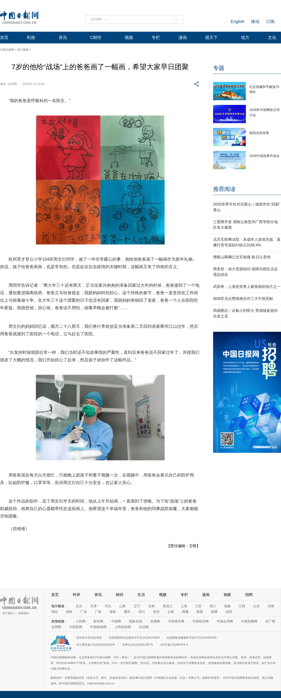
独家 (227, 595)
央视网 (155, 621)
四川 (141, 612)
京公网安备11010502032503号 (95, 644)
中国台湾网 (225, 621)
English (237, 21)
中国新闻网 (98, 627)
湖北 (54, 612)
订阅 (270, 21)
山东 (256, 606)
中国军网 (75, 627)
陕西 (199, 612)
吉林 (151, 606)
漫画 (182, 37)
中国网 (116, 621)
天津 (93, 606)
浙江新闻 (23, 49)
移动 (255, 21)
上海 (184, 606)
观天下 (211, 37)
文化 (272, 37)
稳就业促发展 (259, 133)
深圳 (229, 612)
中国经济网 (200, 621)
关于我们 (8, 613)
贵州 (156, 612)
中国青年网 (176, 621)
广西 (98, 612)
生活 (141, 595)
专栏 (156, 37)
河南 (271, 606)
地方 (245, 37)
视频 (129, 37)
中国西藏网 (249, 621)
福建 (227, 606)
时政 (31, 37)
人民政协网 (123, 627)
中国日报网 (7, 49)
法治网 (144, 627)
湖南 (69, 612)
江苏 (198, 606)
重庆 (127, 612)
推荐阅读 (224, 189)
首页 (4, 37)
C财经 (95, 37)
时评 (76, 595)
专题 (218, 68)
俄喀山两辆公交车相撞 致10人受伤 (242, 257)
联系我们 (24, 613)
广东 (83, 612)
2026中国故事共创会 (264, 156)
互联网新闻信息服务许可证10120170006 (134, 637)
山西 (122, 606)
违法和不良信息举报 (89, 637)
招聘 (249, 595)
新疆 (214, 612)
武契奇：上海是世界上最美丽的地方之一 (247, 287)
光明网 (56, 627)
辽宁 (137, 606)
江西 (242, 606)
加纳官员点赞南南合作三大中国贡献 (243, 299)
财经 (119, 595)
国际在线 (135, 621)
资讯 (63, 37)
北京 (79, 606)
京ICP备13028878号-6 (174, 644)
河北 (108, 606)
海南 (112, 612)
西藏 (185, 612)
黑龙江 (168, 606)
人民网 (80, 621)
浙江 (213, 606)
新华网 (98, 621)
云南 (170, 612)
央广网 (270, 621)
